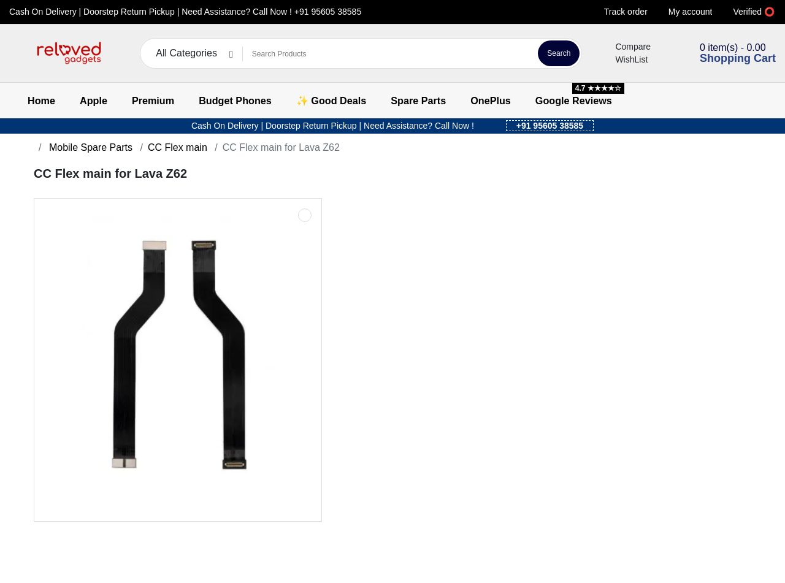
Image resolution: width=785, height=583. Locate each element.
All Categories (186, 53)
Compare (625, 46)
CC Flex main (177, 147)
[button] (17, 53)
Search (558, 53)
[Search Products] (388, 54)
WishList (624, 59)
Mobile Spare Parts (89, 147)
